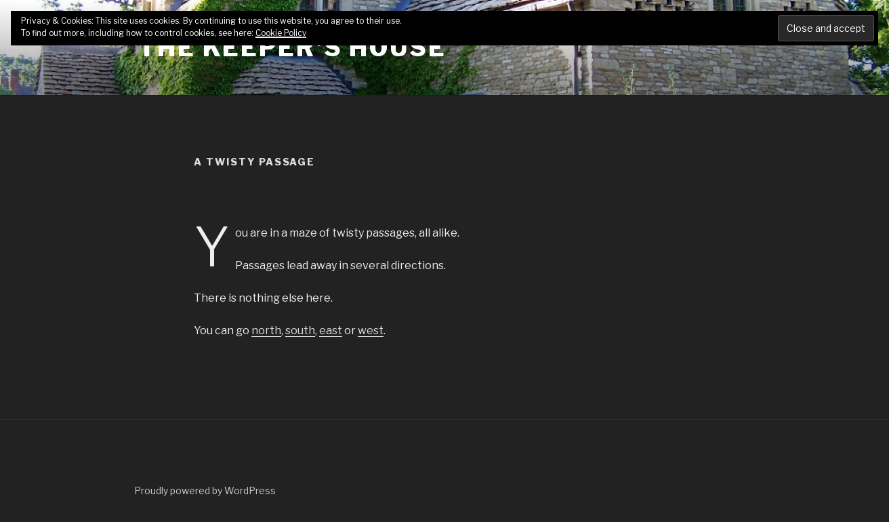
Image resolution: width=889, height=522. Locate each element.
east (330, 330)
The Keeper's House (292, 47)
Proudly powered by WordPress (205, 490)
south (300, 330)
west (371, 330)
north (266, 330)
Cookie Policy (280, 33)
